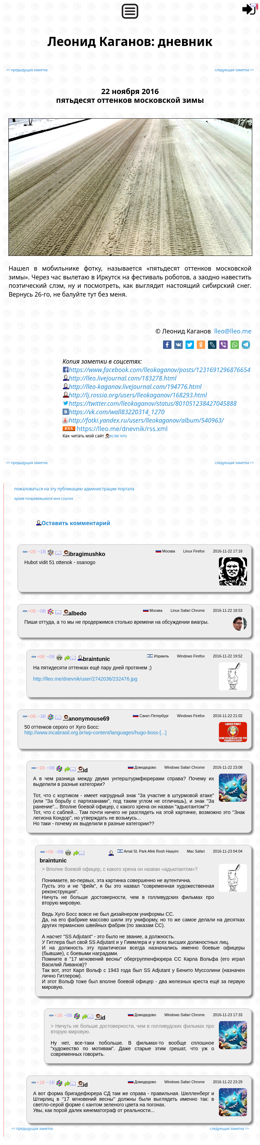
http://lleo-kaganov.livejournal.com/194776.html (135, 386)
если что (118, 436)
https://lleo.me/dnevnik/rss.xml (122, 428)
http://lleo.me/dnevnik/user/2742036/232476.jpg (85, 679)
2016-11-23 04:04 (227, 851)
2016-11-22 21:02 (227, 716)
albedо (73, 613)
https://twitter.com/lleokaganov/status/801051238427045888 (153, 403)
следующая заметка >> (234, 69)
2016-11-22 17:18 (227, 551)
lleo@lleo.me (232, 331)
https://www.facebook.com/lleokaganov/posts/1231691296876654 (160, 369)
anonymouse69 (85, 719)
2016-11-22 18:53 (227, 610)
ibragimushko (83, 554)
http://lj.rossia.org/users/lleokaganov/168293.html (138, 395)
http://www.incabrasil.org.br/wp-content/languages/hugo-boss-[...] (95, 732)
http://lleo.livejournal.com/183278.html (122, 378)
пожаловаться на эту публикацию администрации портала (74, 489)
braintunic (93, 659)
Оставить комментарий (75, 523)
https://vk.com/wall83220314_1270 (117, 412)
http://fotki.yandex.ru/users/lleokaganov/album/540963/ (146, 420)
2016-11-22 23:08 (227, 767)
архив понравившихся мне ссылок (43, 498)
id (82, 770)
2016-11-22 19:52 (227, 656)
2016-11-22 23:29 (227, 1082)
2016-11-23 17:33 (227, 1015)
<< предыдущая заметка (26, 69)
